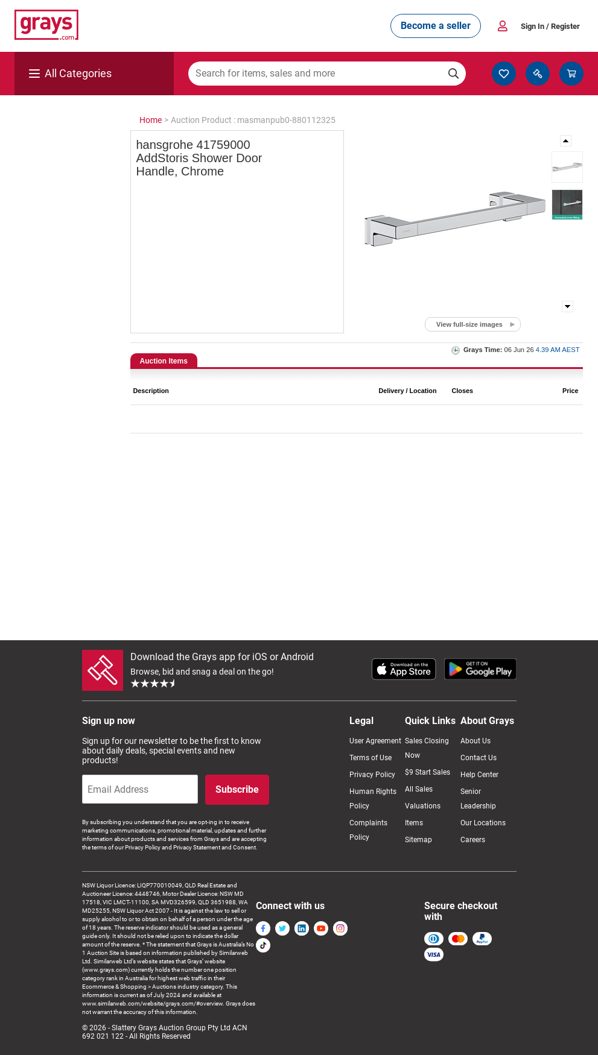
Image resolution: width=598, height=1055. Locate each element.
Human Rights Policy (372, 798)
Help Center (479, 774)
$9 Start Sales (427, 772)
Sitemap (418, 840)
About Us (475, 741)
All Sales (419, 789)
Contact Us (478, 758)
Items (414, 823)
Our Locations (483, 823)
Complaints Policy (368, 830)
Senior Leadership (478, 798)
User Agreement (375, 741)
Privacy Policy (372, 774)
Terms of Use (370, 758)
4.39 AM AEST (558, 349)
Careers (472, 840)
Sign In (550, 26)
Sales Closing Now (427, 748)
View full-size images (469, 324)
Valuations (423, 806)
